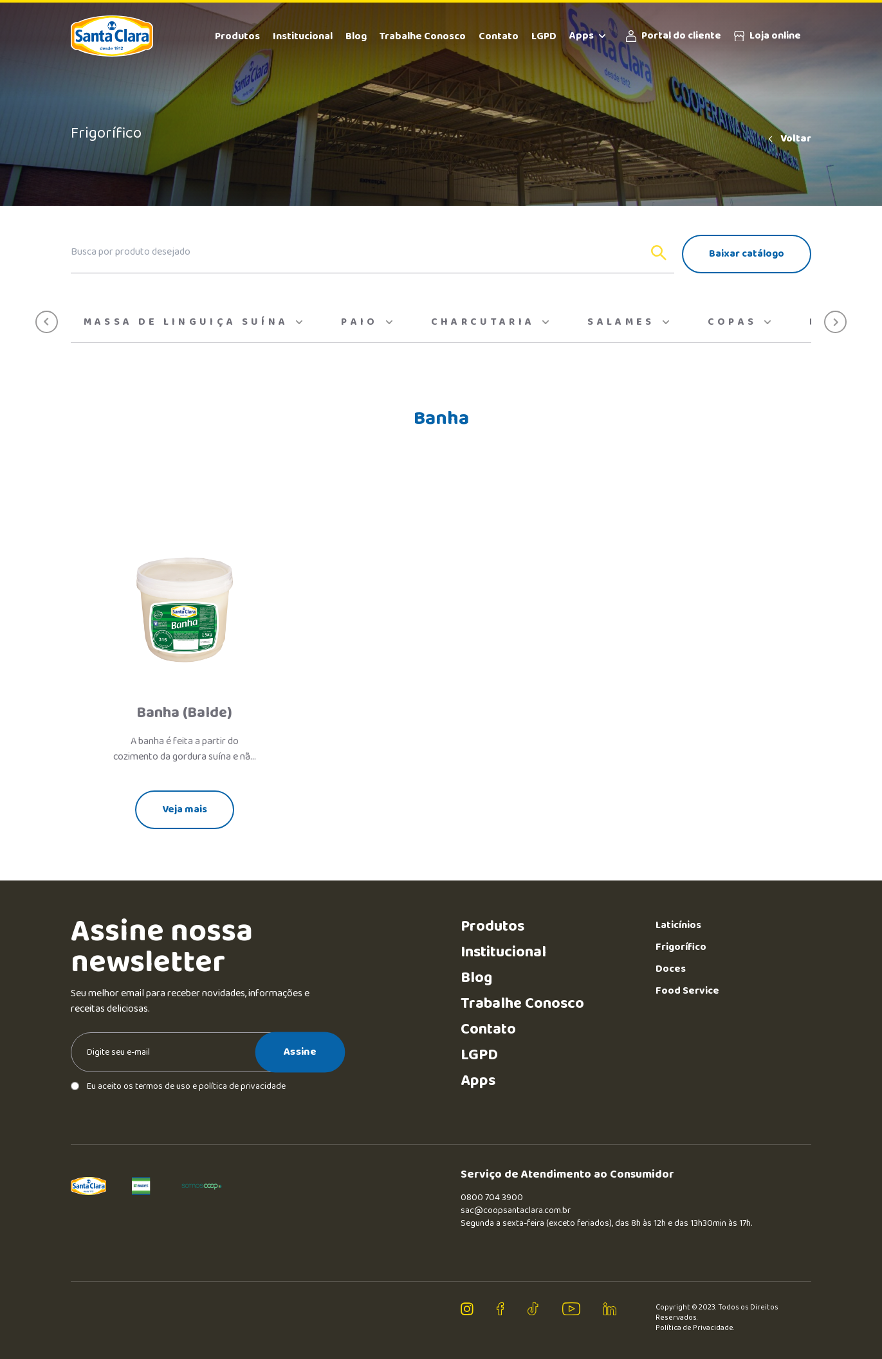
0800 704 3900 (492, 1197)
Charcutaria (490, 322)
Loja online (767, 36)
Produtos (237, 36)
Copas (739, 322)
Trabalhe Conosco (423, 36)
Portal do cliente (673, 36)
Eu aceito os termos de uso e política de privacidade (178, 1086)
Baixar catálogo (746, 254)
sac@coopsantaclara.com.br (516, 1210)
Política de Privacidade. (695, 1328)
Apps (587, 36)
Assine (300, 1051)
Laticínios (678, 925)
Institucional (303, 36)
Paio (366, 322)
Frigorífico (681, 947)
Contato (499, 36)
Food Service (687, 991)
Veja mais (184, 809)
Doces (671, 969)
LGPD (543, 36)
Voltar (788, 139)
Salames (627, 322)
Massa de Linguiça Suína (193, 322)
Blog (356, 36)
